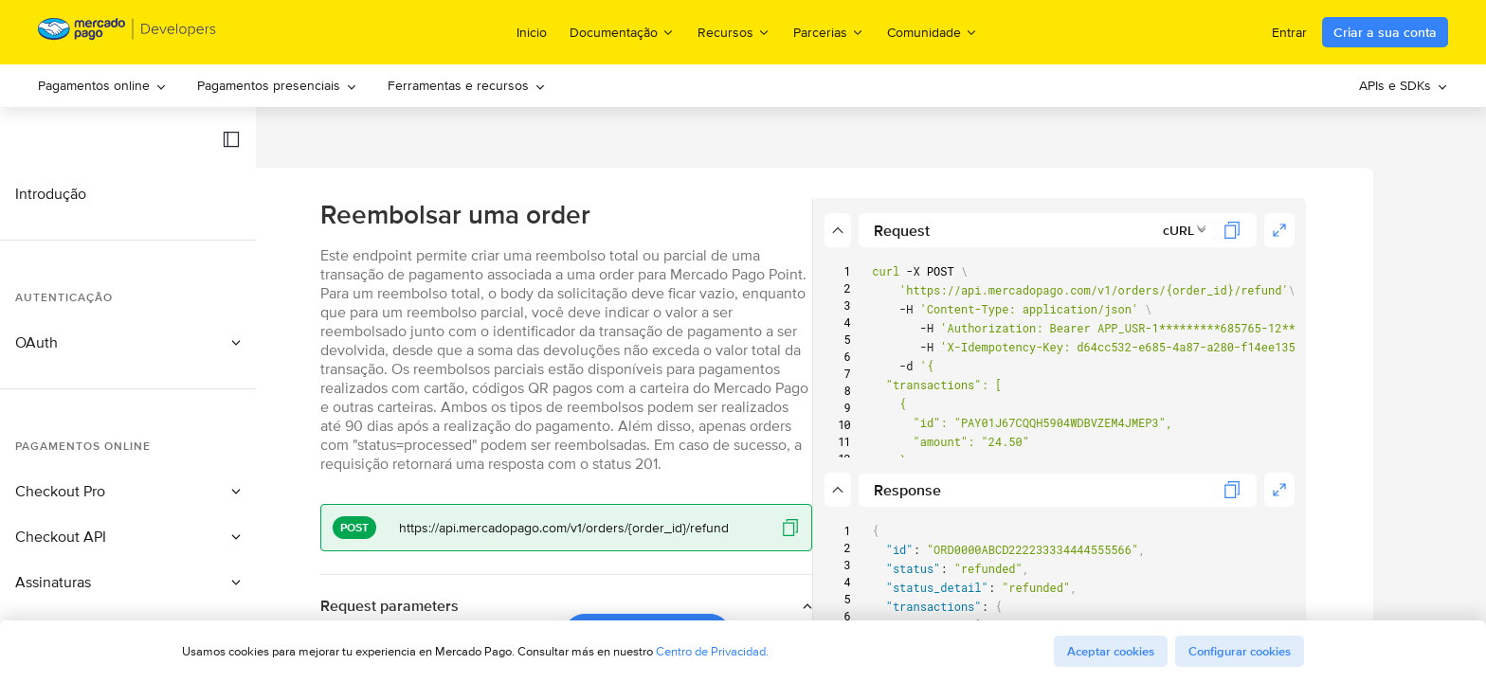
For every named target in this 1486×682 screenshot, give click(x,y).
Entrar (1289, 32)
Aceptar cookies (1110, 651)
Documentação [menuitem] (622, 32)
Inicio (531, 32)
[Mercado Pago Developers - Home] (127, 32)
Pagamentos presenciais (277, 85)
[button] (231, 139)
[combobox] (1267, 230)
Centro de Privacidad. (712, 651)
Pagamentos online (102, 85)
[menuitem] (102, 86)
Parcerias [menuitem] (828, 32)
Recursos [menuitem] (734, 32)
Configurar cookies (1239, 651)
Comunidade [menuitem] (932, 32)
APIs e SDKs (1403, 85)
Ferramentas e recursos (467, 85)
